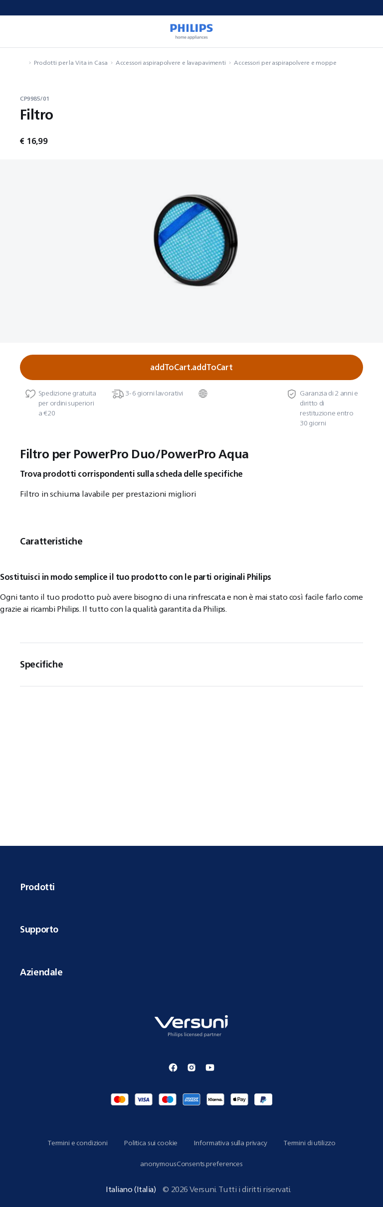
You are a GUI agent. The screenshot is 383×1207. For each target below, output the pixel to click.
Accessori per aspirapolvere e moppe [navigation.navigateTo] (285, 62)
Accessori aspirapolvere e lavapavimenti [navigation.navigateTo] (171, 62)
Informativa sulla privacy (230, 1142)
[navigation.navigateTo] (23, 62)
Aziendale (191, 972)
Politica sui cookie (151, 1142)
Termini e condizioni (77, 1142)
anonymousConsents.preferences (191, 1163)
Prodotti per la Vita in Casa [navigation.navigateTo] (71, 62)
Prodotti (191, 887)
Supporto (191, 929)
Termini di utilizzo (309, 1142)
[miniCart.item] (365, 31)
